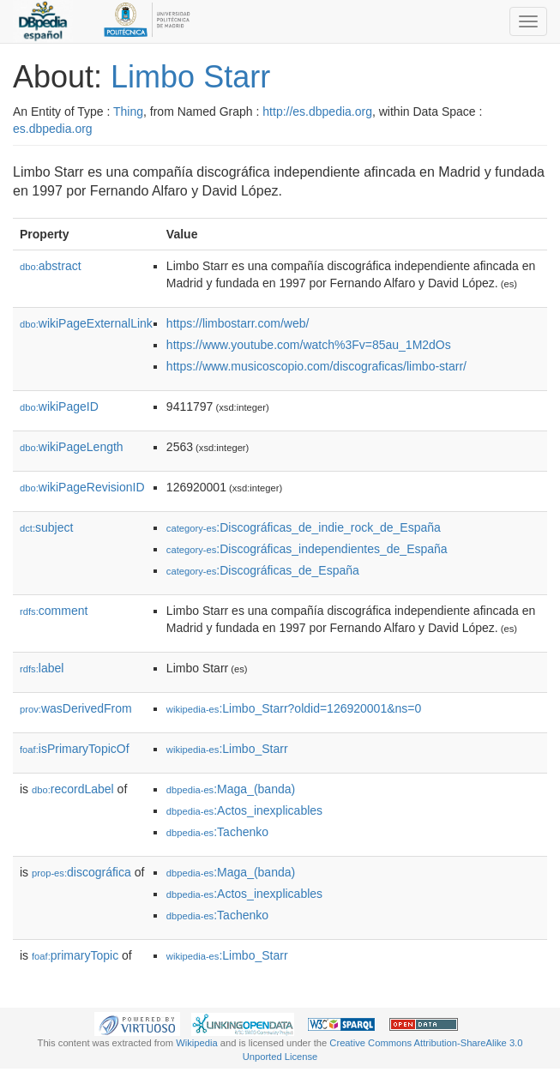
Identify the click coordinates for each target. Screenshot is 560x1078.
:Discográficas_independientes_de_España (307, 549)
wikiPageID (59, 406)
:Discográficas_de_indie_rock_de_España (303, 527)
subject (46, 527)
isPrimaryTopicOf (74, 749)
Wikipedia (197, 1043)
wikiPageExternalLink (86, 323)
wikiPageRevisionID (82, 487)
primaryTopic (75, 955)
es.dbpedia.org (53, 129)
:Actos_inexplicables (244, 810)
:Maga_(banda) (230, 789)
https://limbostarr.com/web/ (238, 323)
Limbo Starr (190, 76)
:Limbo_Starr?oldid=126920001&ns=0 (293, 708)
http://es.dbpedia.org (317, 111)
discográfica (81, 872)
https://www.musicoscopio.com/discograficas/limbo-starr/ (316, 366)
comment (53, 610)
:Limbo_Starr (227, 749)
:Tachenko (217, 832)
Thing (128, 111)
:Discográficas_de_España (262, 570)
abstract (50, 266)
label (41, 668)
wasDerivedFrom (76, 708)
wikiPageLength (71, 447)
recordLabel (73, 789)
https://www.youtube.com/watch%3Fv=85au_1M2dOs (308, 345)
